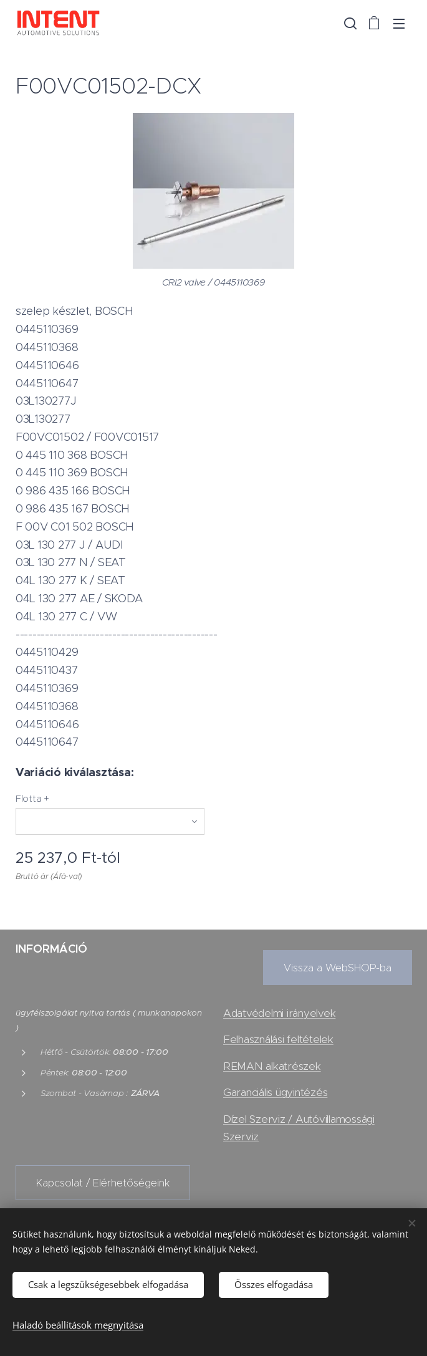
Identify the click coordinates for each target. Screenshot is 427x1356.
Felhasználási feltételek (278, 1039)
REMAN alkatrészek (272, 1066)
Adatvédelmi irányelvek (279, 1013)
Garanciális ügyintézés (275, 1092)
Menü (399, 23)
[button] (349, 23)
